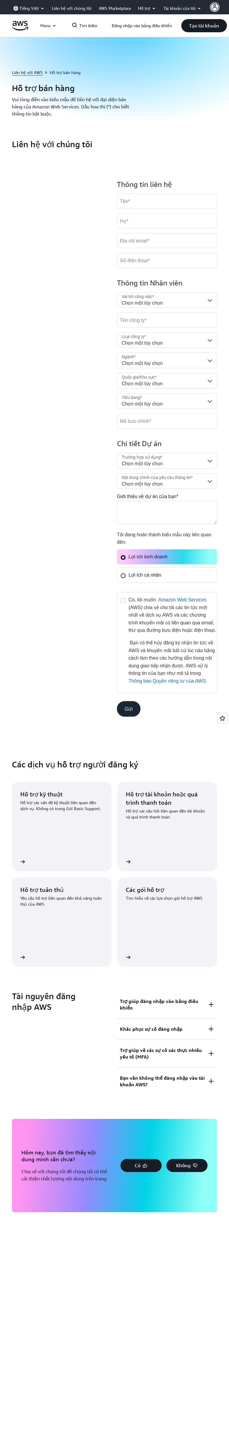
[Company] (167, 320)
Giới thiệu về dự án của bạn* (147, 496)
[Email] (167, 240)
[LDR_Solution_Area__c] (167, 460)
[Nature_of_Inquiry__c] (167, 481)
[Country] (167, 380)
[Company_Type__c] (167, 340)
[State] (167, 401)
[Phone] (167, 260)
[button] (204, 25)
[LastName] (167, 221)
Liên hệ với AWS (27, 72)
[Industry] (167, 360)
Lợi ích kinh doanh (144, 556)
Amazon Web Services (182, 599)
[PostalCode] (167, 421)
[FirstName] (167, 201)
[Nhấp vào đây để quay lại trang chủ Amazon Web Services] (20, 29)
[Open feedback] (222, 718)
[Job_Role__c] (167, 300)
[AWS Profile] (214, 7)
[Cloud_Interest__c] (167, 512)
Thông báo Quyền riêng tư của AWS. (168, 681)
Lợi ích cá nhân (140, 575)
